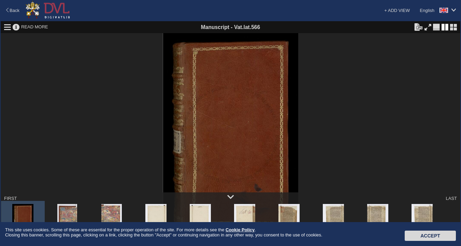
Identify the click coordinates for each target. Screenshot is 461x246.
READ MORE (34, 26)
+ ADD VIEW (397, 10)
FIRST (10, 198)
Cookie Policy (240, 229)
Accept (430, 235)
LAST (451, 198)
